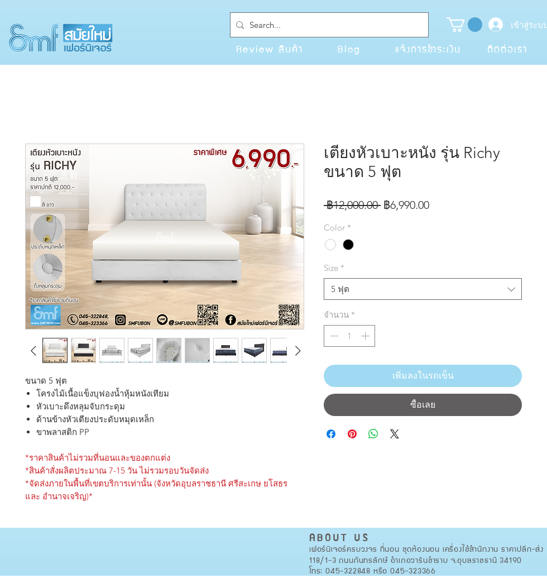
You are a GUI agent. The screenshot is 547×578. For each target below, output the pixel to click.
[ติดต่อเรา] (507, 48)
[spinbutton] (349, 336)
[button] (464, 24)
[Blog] (348, 48)
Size (334, 267)
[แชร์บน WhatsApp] (373, 434)
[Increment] (366, 336)
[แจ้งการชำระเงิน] (428, 48)
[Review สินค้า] (269, 48)
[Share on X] (394, 434)
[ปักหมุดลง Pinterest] (352, 434)
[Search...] (327, 25)
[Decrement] (332, 336)
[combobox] (423, 289)
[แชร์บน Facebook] (331, 434)
